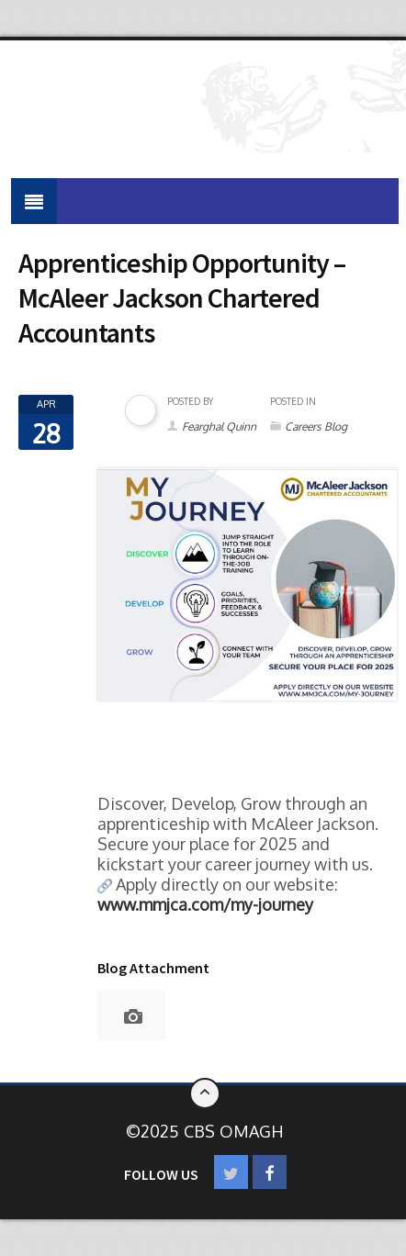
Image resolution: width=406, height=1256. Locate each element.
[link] (205, 904)
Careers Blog (316, 426)
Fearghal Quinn (219, 426)
